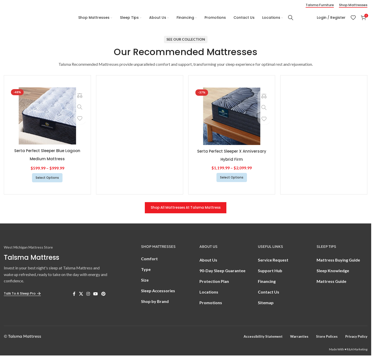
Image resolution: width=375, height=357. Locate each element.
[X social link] (81, 295)
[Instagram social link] (88, 295)
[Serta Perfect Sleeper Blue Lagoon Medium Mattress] (47, 116)
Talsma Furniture (320, 4)
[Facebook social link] (74, 295)
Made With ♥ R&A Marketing (348, 351)
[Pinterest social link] (103, 295)
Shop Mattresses (353, 4)
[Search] (291, 17)
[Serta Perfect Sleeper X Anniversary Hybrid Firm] (232, 117)
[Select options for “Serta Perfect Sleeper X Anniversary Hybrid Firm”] (231, 178)
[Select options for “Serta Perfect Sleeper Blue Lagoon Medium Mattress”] (47, 178)
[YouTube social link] (96, 295)
